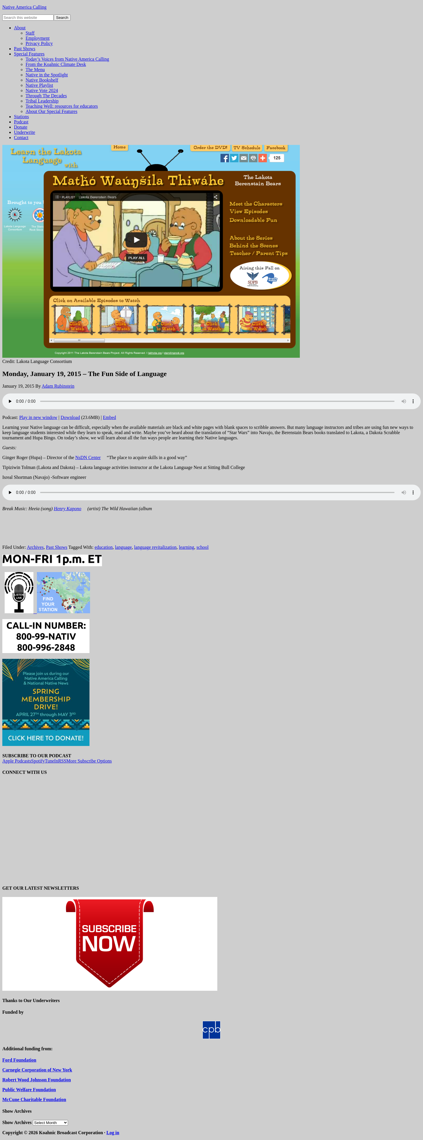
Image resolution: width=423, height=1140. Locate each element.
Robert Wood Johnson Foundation (36, 1079)
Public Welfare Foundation (29, 1089)
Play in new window (38, 417)
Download (70, 417)
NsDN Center (88, 457)
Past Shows (56, 547)
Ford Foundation (19, 1060)
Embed (109, 417)
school (202, 547)
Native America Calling (24, 7)
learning (186, 547)
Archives (35, 547)
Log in (112, 1132)
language (123, 547)
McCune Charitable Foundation (34, 1099)
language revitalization (155, 547)
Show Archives (17, 1122)
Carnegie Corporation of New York (37, 1069)
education (104, 547)
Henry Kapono (67, 508)
